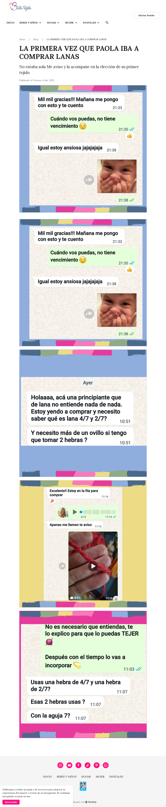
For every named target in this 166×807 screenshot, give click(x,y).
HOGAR (86, 776)
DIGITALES (116, 776)
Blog (35, 39)
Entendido (11, 802)
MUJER (100, 776)
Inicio (22, 39)
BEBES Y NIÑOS (67, 776)
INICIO (47, 776)
